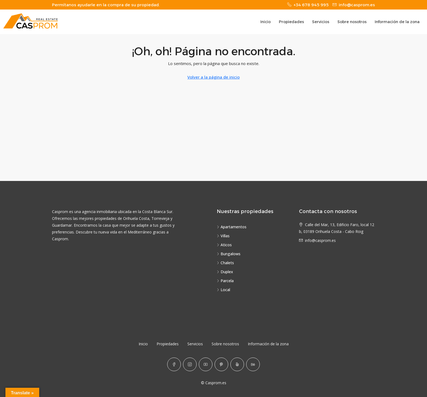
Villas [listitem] (223, 235)
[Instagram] (190, 364)
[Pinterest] (221, 364)
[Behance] (253, 364)
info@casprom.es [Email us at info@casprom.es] (320, 240)
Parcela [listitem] (225, 280)
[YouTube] (205, 364)
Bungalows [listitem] (228, 253)
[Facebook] (174, 364)
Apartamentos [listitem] (231, 226)
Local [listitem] (223, 289)
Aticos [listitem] (224, 244)
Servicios (320, 21)
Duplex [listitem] (225, 271)
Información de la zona (397, 21)
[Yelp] (237, 364)
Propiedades (291, 21)
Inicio (265, 21)
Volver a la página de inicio (213, 77)
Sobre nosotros (352, 21)
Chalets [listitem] (225, 262)
